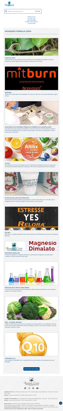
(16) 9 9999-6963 (31, 20)
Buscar (37, 11)
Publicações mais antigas (31, 369)
